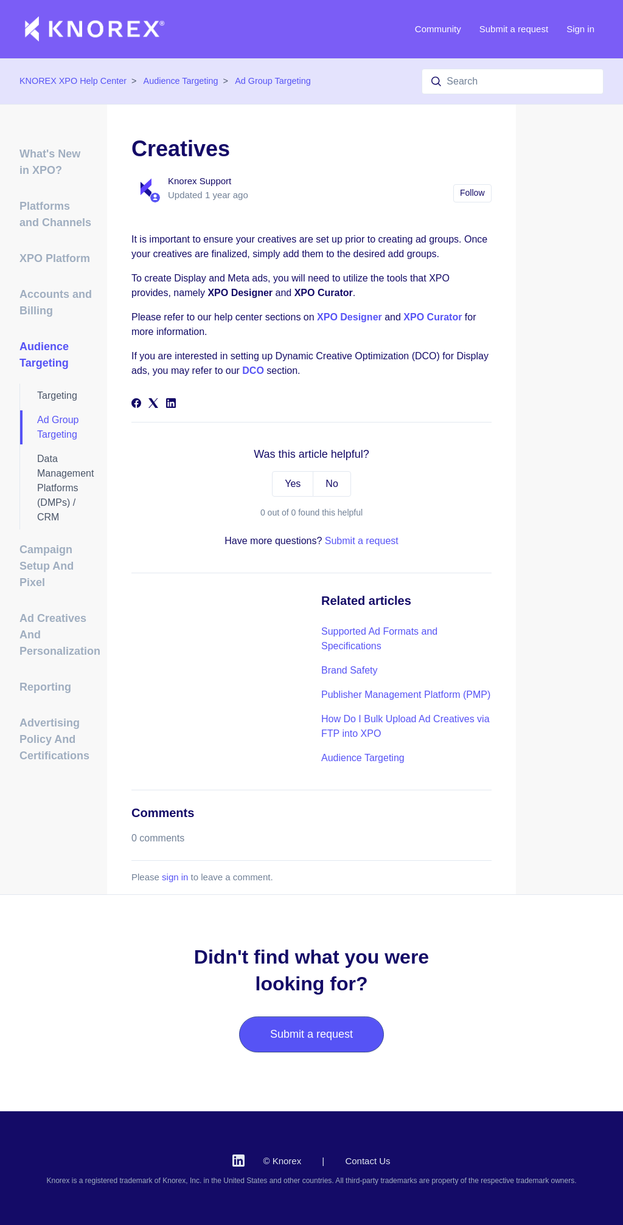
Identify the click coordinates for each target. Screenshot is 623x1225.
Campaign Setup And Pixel (46, 565)
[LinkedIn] (171, 404)
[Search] (512, 81)
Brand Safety (349, 670)
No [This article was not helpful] (331, 483)
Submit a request (513, 29)
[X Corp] (153, 404)
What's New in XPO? (49, 162)
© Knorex (282, 1161)
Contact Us (367, 1161)
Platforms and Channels (55, 214)
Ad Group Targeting (273, 81)
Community (438, 29)
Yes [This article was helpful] (293, 483)
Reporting (45, 687)
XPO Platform (54, 258)
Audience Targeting (181, 81)
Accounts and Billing (55, 302)
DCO (253, 370)
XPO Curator (432, 317)
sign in (175, 877)
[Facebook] (136, 404)
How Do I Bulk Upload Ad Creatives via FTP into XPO (405, 726)
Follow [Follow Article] (472, 193)
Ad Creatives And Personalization (55, 634)
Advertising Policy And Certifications (54, 739)
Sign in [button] (580, 29)
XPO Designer (349, 317)
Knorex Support (199, 181)
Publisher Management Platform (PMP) (405, 694)
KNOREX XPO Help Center (73, 81)
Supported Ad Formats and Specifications (379, 638)
